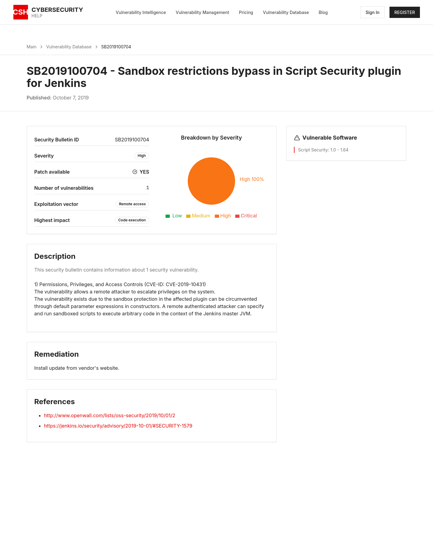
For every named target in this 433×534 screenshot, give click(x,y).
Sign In (372, 12)
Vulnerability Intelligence (141, 12)
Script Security (313, 149)
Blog (323, 12)
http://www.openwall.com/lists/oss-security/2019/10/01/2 (109, 415)
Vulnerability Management (202, 12)
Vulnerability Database (286, 12)
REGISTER (404, 12)
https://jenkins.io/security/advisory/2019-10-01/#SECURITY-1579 (118, 426)
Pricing (246, 12)
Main (32, 46)
